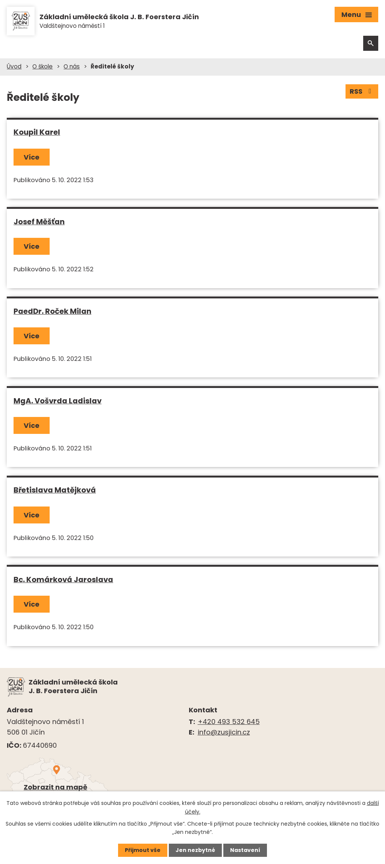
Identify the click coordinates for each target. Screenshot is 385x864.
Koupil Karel (37, 132)
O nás (72, 66)
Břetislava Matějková (55, 490)
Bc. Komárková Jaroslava (63, 579)
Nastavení (245, 850)
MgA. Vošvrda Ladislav (58, 400)
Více (31, 157)
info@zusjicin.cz (224, 732)
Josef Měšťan (39, 221)
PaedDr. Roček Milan (52, 311)
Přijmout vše (143, 850)
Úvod (14, 66)
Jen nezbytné (195, 850)
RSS (362, 91)
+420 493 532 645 (229, 721)
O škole (42, 66)
